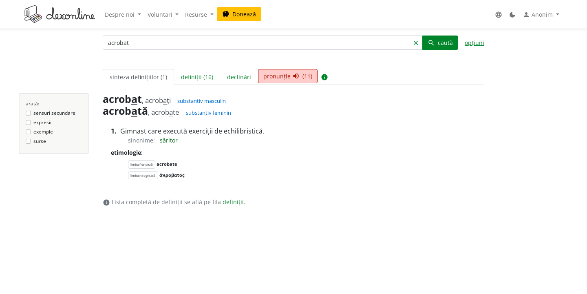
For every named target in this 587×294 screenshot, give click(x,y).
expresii (42, 122)
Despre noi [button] (120, 14)
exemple (43, 131)
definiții (233, 202)
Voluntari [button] (161, 14)
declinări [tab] (239, 77)
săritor (169, 140)
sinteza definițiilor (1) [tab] (138, 77)
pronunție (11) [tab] (287, 76)
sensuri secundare (54, 112)
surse (39, 141)
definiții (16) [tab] (197, 77)
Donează (239, 14)
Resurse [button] (197, 14)
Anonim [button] (538, 15)
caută (440, 43)
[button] (498, 14)
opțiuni (474, 43)
